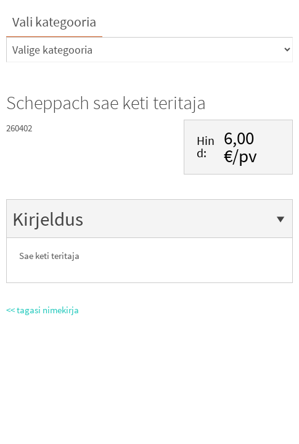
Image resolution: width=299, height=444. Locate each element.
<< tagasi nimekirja (42, 310)
